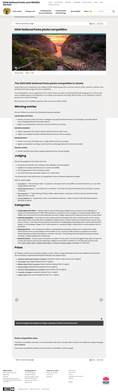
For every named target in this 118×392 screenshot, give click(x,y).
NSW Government (35, 389)
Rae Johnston (23, 193)
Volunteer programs (30, 373)
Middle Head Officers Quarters (29, 264)
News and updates (52, 373)
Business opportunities (31, 380)
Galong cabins (23, 267)
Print (93, 23)
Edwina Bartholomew (26, 189)
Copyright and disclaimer (75, 376)
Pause (27, 73)
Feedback (49, 376)
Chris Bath (22, 184)
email (71, 348)
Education (68, 2)
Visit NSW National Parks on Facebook (4, 389)
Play (32, 73)
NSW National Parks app (9, 373)
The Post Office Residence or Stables (31, 270)
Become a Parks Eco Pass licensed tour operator (32, 377)
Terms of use (72, 372)
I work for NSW (45, 389)
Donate (70, 382)
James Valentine (25, 198)
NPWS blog (6, 374)
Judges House (23, 275)
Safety (50, 2)
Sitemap (70, 378)
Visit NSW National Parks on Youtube (12, 389)
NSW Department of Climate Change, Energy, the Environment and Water (12, 380)
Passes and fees (87, 2)
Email (101, 23)
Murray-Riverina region (63, 243)
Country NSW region (28, 243)
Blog (101, 2)
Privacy (70, 374)
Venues (96, 2)
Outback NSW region (43, 243)
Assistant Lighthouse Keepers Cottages (32, 259)
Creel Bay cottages (25, 272)
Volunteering (76, 2)
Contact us (50, 374)
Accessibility (72, 370)
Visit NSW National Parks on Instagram (8, 389)
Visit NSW (5, 376)
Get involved (28, 382)
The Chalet (22, 262)
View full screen (19, 73)
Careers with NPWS (30, 374)
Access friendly (58, 2)
